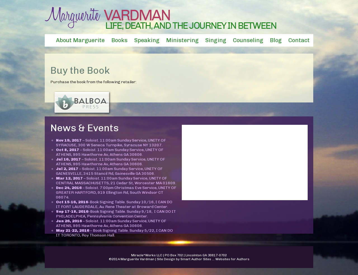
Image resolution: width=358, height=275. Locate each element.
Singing (215, 40)
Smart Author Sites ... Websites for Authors (214, 259)
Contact (299, 40)
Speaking (146, 40)
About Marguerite (80, 40)
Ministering (182, 40)
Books (119, 40)
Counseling (248, 40)
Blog (276, 40)
